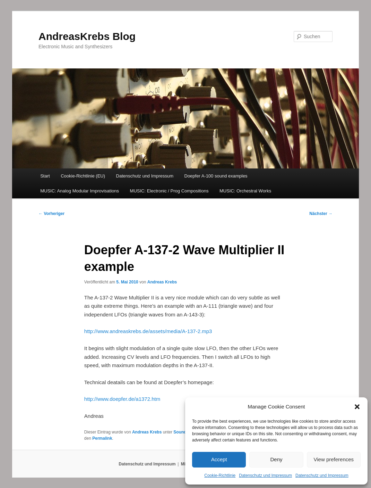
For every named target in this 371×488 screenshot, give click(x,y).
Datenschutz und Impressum (265, 475)
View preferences (334, 459)
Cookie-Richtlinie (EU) (83, 176)
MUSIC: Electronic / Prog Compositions (169, 190)
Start (45, 176)
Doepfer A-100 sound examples (216, 176)
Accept (219, 459)
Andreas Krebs (162, 282)
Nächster (321, 213)
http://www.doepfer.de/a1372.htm (122, 399)
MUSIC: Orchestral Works (245, 190)
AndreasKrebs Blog (87, 36)
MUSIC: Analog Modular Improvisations (79, 190)
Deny (276, 459)
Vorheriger (51, 213)
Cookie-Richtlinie (219, 475)
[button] (357, 406)
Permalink (102, 438)
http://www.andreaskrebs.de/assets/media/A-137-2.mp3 (148, 331)
